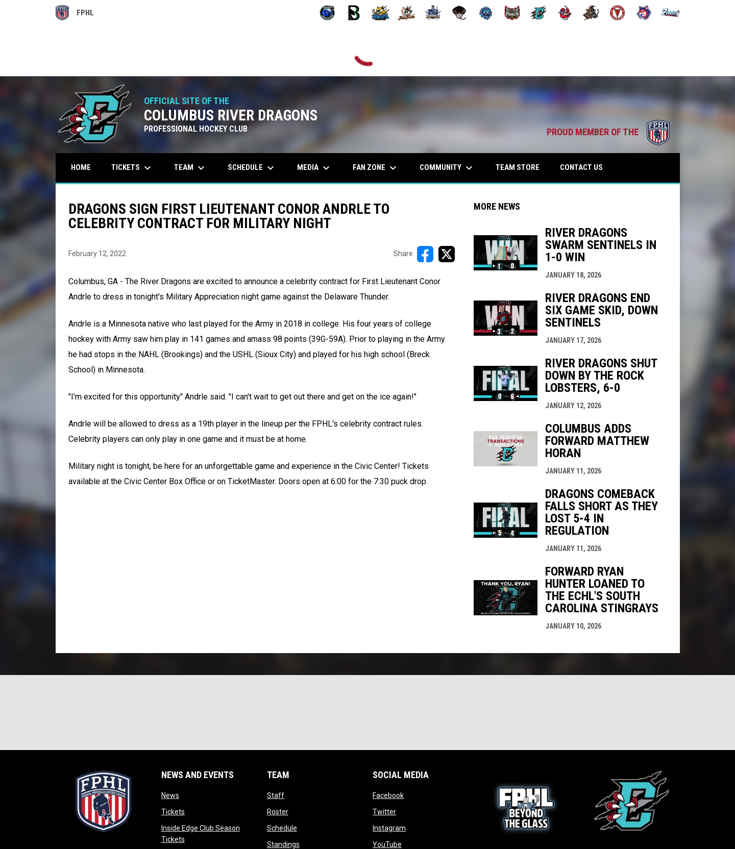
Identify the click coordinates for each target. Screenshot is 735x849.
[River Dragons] (538, 12)
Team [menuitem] (190, 168)
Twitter (384, 812)
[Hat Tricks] (406, 12)
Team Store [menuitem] (521, 167)
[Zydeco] (670, 12)
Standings (283, 844)
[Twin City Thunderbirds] (617, 12)
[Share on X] (446, 254)
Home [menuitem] (81, 167)
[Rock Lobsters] (564, 12)
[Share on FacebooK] (425, 254)
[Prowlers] (512, 12)
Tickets (173, 812)
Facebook (388, 795)
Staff (275, 795)
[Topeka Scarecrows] (591, 12)
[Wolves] (643, 12)
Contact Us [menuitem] (581, 167)
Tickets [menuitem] (132, 168)
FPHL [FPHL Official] (75, 12)
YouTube (387, 844)
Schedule (282, 828)
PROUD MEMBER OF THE (608, 132)
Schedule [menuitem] (252, 168)
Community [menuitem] (447, 168)
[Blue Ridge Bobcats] (380, 12)
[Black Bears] (354, 12)
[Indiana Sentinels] (433, 12)
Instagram (389, 828)
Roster (277, 812)
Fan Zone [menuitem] (376, 168)
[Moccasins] (459, 12)
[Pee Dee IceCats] (485, 12)
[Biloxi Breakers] (327, 12)
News (170, 795)
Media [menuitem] (314, 168)
